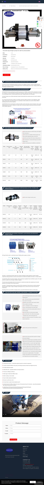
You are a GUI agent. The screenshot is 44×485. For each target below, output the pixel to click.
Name (6, 425)
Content (6, 433)
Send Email (40, 21)
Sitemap (6, 477)
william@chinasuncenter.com (29, 464)
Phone (7, 428)
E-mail (6, 430)
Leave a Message (13, 439)
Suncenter (4, 5)
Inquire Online (6, 74)
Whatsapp (40, 26)
